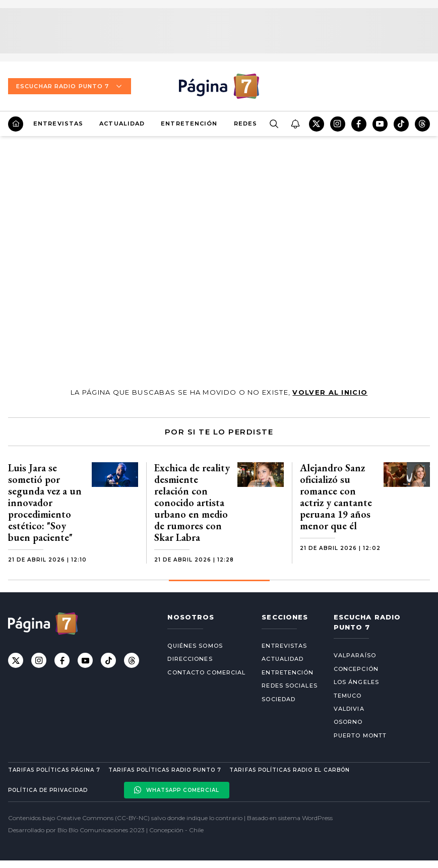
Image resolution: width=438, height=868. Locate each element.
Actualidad (122, 123)
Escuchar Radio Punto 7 (69, 86)
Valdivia (349, 708)
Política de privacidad (48, 790)
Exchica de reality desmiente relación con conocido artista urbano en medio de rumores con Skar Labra (192, 502)
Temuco (348, 695)
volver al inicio (329, 392)
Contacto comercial (206, 672)
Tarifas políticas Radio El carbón (289, 770)
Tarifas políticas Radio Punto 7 (164, 770)
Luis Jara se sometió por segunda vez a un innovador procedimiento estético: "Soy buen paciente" (45, 502)
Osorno (348, 721)
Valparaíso (355, 655)
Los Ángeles (356, 682)
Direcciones (189, 658)
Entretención (189, 123)
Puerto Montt (360, 735)
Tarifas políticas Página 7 (54, 770)
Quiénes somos (194, 645)
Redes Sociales (289, 685)
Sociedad (278, 699)
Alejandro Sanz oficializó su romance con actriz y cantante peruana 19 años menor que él (336, 496)
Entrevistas (58, 123)
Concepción (356, 668)
